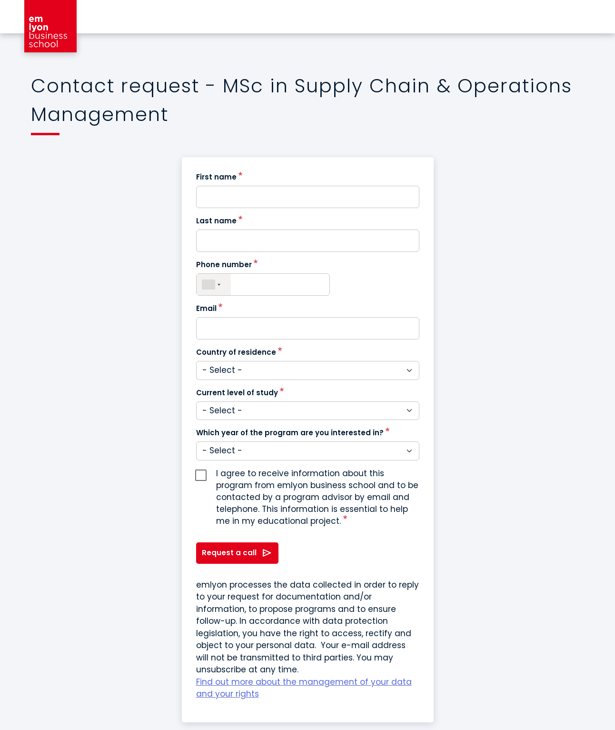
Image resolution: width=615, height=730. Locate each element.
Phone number (224, 265)
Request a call (229, 553)
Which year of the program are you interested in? (290, 433)
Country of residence (236, 352)
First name (216, 177)
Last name (216, 221)
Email (206, 308)
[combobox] (214, 284)
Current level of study (237, 393)
